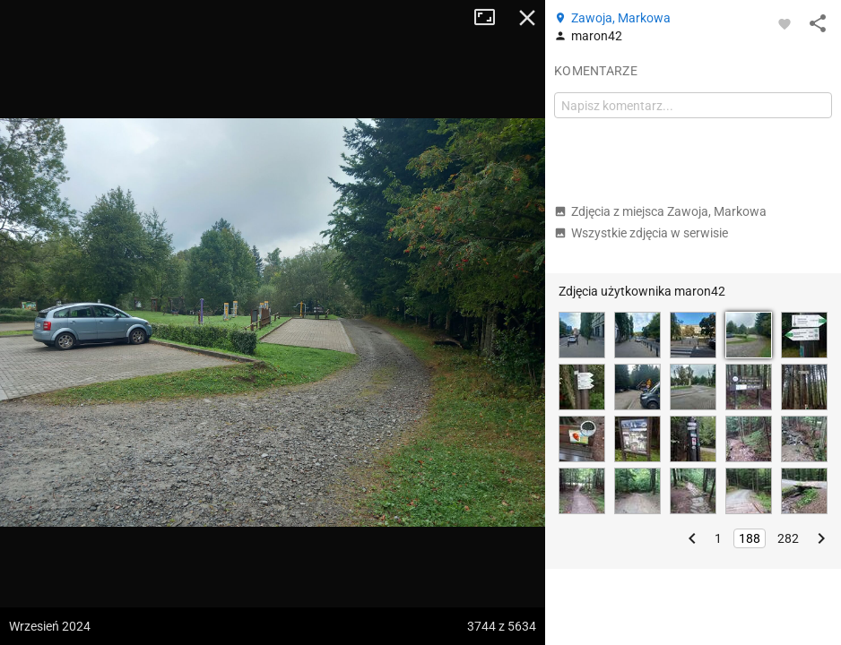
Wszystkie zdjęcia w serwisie (641, 233)
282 (788, 538)
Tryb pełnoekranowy (491, 18)
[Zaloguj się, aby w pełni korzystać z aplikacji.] (784, 23)
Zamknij (527, 18)
